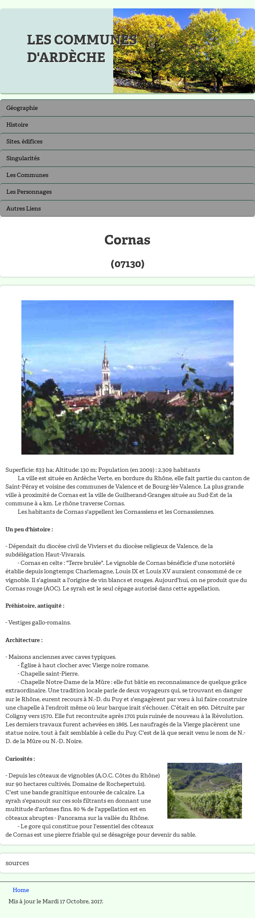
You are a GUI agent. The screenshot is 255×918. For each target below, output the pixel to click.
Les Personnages (29, 192)
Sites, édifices (24, 142)
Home (21, 890)
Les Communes (27, 175)
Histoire (17, 125)
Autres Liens (23, 209)
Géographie (22, 108)
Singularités (22, 158)
